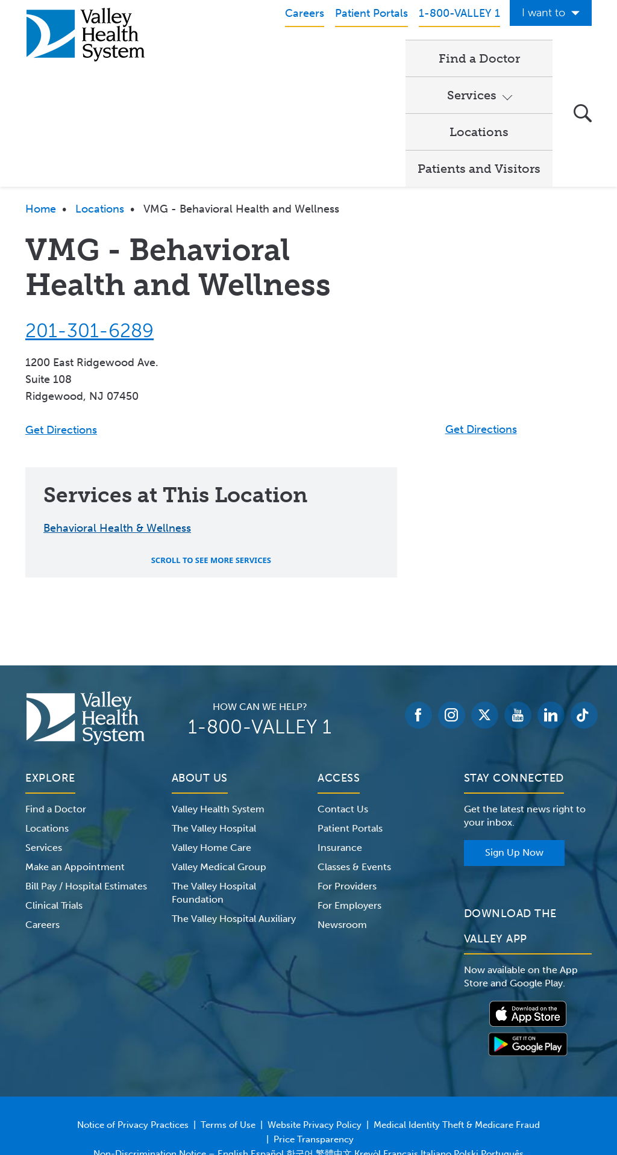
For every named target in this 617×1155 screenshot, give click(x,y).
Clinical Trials (54, 830)
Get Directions (61, 355)
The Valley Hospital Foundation (214, 818)
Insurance (340, 773)
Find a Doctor (224, 58)
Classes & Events (354, 792)
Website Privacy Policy (315, 1050)
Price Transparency (314, 1064)
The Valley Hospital (214, 753)
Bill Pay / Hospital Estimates (86, 811)
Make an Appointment (75, 792)
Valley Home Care (211, 773)
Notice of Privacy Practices (133, 1050)
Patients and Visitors (245, 94)
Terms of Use (228, 1050)
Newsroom (342, 850)
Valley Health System (218, 734)
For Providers (347, 811)
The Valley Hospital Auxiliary (234, 844)
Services (314, 58)
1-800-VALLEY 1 (259, 652)
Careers (42, 850)
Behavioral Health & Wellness (117, 453)
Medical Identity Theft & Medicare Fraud (457, 1050)
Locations (406, 58)
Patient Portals (350, 753)
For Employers (349, 830)
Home (40, 134)
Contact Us (343, 734)
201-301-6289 (89, 255)
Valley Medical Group (219, 792)
